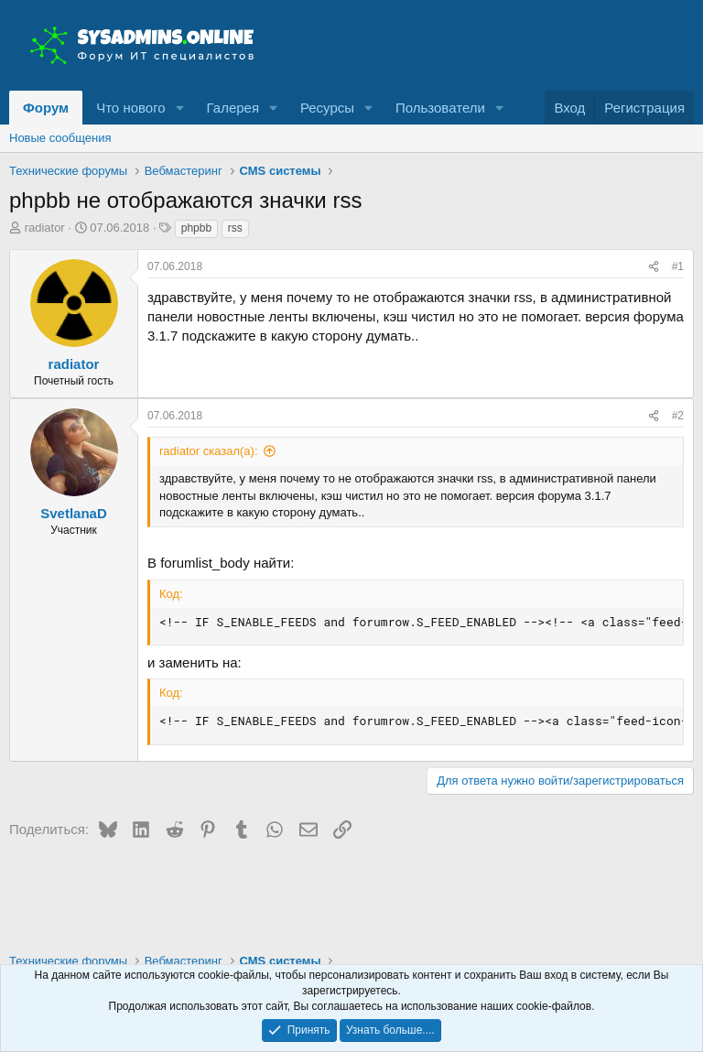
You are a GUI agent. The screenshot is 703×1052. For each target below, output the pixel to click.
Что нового (130, 107)
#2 (678, 415)
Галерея (233, 107)
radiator (45, 227)
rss (235, 228)
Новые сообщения (60, 138)
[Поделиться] (653, 266)
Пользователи (440, 107)
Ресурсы (327, 107)
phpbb (196, 228)
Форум (46, 107)
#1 (678, 266)
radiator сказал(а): (208, 451)
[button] (180, 108)
